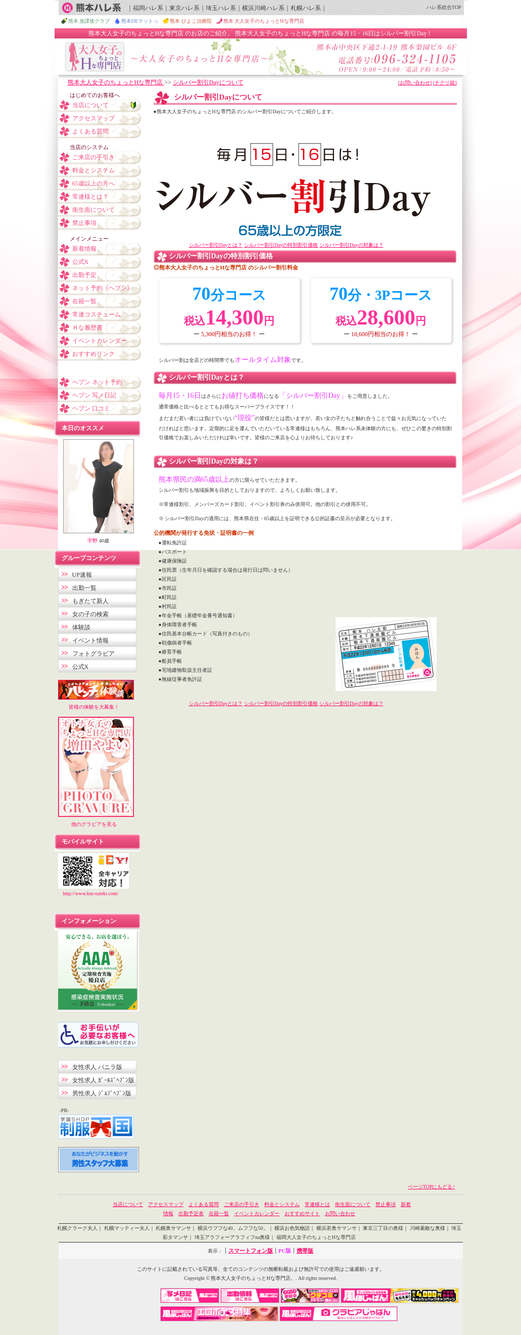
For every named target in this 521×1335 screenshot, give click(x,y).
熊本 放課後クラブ (89, 21)
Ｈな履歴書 (87, 327)
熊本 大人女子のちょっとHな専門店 (263, 21)
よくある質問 (90, 131)
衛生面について (93, 209)
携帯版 (305, 1251)
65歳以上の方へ (93, 183)
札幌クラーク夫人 (77, 1228)
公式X (80, 261)
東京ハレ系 (184, 8)
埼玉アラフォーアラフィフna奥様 (232, 1237)
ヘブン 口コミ (91, 408)
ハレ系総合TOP (444, 7)
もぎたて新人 (90, 601)
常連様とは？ (90, 196)
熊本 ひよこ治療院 (191, 21)
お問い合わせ (340, 1213)
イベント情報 (90, 640)
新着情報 (84, 248)
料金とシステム (93, 170)
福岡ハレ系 (148, 8)
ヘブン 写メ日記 (94, 395)
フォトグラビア (93, 653)
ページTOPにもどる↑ (431, 1186)
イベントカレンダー (99, 340)
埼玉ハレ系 (221, 8)
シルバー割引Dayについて (208, 82)
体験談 (81, 627)
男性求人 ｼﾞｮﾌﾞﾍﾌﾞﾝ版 (101, 1093)
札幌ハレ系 (306, 8)
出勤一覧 (84, 587)
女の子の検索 (90, 614)
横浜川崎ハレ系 (263, 8)
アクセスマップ (93, 118)
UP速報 (82, 574)
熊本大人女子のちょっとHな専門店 (116, 82)
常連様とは (317, 1204)
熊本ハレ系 (91, 8)
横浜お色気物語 (292, 1228)
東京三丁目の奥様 (383, 1228)
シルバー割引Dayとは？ (216, 245)
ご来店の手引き (93, 157)
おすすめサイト (302, 1213)
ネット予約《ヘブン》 (102, 288)
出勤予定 (84, 275)
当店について (90, 105)
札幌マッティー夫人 (127, 1228)
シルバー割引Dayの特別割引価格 (281, 245)
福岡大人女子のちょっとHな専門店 (316, 1237)
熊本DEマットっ (139, 21)
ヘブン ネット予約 (97, 382)
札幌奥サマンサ (173, 1228)
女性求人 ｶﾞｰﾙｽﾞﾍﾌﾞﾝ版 (103, 1080)
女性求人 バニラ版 (97, 1067)
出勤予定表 (191, 1213)
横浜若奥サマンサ (336, 1228)
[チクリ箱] (445, 82)
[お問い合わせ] (415, 82)
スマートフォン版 (250, 1251)
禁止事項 (84, 222)
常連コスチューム (96, 314)
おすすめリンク (93, 353)
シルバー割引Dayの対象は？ (351, 245)
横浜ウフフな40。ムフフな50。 (233, 1228)
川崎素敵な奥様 (427, 1228)
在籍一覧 (84, 301)
